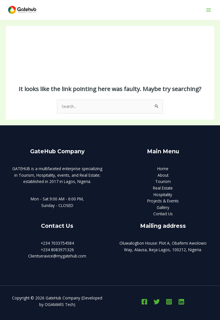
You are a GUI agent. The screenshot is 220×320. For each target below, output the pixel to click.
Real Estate (163, 188)
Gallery (163, 207)
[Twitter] (157, 302)
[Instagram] (169, 302)
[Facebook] (144, 302)
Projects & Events (163, 201)
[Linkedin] (181, 302)
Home (162, 168)
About (163, 175)
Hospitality (163, 194)
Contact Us (163, 213)
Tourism (163, 181)
